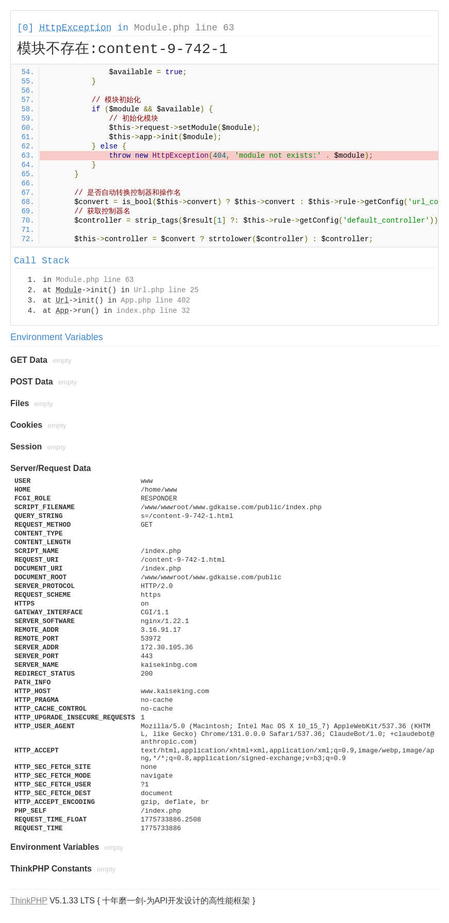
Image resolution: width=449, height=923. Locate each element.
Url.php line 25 (166, 290)
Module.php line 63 (184, 28)
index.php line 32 (153, 311)
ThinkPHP (28, 900)
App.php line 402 (155, 300)
